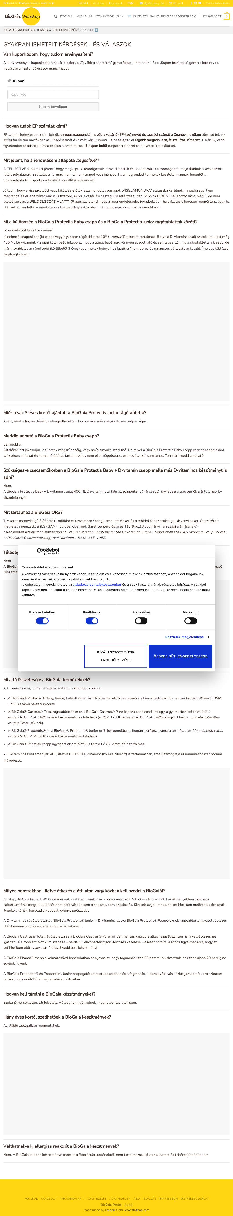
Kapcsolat (49, 1198)
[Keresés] (55, 16)
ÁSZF (137, 1198)
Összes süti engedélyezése (181, 656)
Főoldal (83, 3)
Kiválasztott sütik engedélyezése (116, 656)
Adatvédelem (119, 1198)
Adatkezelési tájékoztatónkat (97, 584)
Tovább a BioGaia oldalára (218, 3)
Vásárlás (98, 3)
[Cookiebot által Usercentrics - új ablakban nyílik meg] (40, 551)
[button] (176, 3)
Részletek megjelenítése (184, 637)
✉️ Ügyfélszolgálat (152, 3)
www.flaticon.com (136, 1210)
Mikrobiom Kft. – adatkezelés (84, 1198)
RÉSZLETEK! (86, 30)
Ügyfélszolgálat (195, 1198)
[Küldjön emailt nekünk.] (195, 3)
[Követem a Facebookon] (191, 3)
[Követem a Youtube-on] (199, 3)
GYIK (130, 3)
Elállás (150, 1198)
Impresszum (168, 1198)
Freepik (110, 1210)
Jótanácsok (115, 3)
